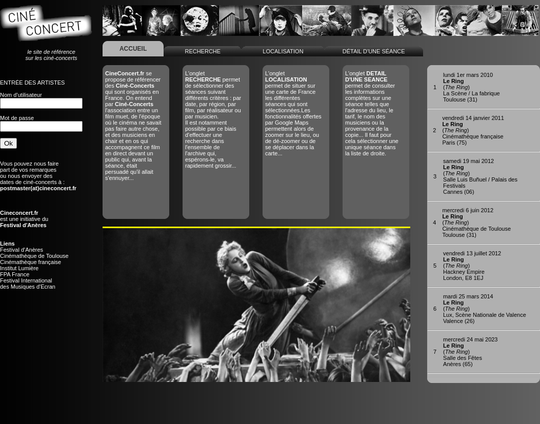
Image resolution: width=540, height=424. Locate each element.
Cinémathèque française (30, 262)
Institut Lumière (19, 268)
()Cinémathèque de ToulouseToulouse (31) (476, 222)
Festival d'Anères (21, 250)
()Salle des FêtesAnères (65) (470, 351)
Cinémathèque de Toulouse (34, 256)
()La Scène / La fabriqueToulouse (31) (471, 87)
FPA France (14, 274)
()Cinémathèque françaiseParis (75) (473, 130)
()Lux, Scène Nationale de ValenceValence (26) (484, 308)
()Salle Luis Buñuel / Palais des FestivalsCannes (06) (480, 176)
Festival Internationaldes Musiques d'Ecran (27, 283)
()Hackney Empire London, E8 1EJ (472, 265)
